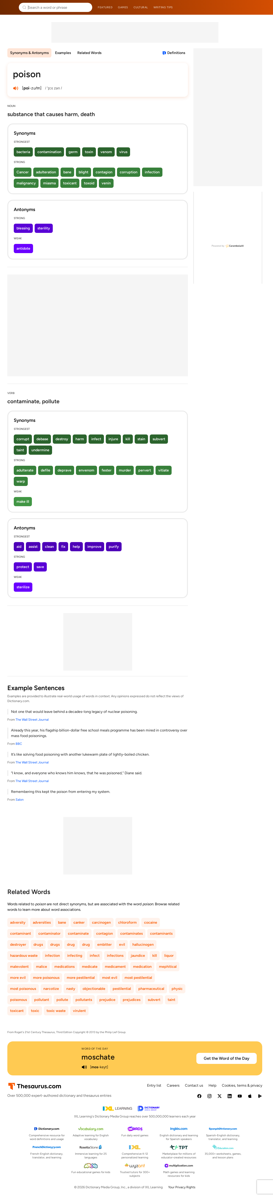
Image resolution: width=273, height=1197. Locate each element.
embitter (104, 944)
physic (177, 988)
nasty (70, 988)
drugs (38, 944)
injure (113, 439)
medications (64, 966)
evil (122, 944)
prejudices (131, 999)
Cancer (23, 172)
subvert (159, 439)
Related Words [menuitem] (89, 53)
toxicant (70, 183)
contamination (49, 152)
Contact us (194, 1085)
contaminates (131, 933)
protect (23, 567)
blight (83, 172)
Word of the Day (94, 1048)
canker (79, 922)
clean (49, 546)
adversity (17, 922)
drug (71, 944)
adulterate (25, 470)
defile (45, 470)
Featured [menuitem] (105, 7)
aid (19, 546)
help (76, 546)
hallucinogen (143, 944)
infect (96, 439)
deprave (64, 470)
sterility (43, 228)
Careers (173, 1085)
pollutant (41, 999)
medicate (90, 966)
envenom (86, 470)
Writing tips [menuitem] (163, 7)
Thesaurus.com (10, 7)
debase (42, 439)
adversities (42, 922)
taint (20, 450)
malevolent (19, 966)
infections (115, 955)
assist (33, 546)
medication (142, 966)
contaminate (78, 933)
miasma (49, 183)
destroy (62, 439)
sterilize (23, 587)
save (40, 567)
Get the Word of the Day (226, 1058)
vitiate (163, 470)
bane (67, 172)
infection (152, 172)
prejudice (107, 999)
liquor (169, 955)
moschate (98, 1057)
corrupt (23, 439)
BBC (19, 744)
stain (141, 439)
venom (106, 152)
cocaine (150, 922)
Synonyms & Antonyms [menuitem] (29, 53)
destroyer (18, 944)
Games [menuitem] (123, 7)
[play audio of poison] (15, 88)
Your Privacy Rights (181, 1187)
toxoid (89, 183)
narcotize (51, 988)
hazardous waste (24, 955)
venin (106, 183)
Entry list (154, 1085)
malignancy (26, 183)
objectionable (94, 988)
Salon (20, 800)
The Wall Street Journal (32, 720)
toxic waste (56, 1010)
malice (41, 966)
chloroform (127, 922)
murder (125, 470)
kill (127, 439)
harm (79, 439)
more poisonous (46, 977)
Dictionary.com (263, 7)
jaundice (138, 955)
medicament (115, 966)
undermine (40, 450)
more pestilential (81, 977)
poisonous (18, 999)
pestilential (122, 988)
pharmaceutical (151, 988)
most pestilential (138, 977)
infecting (74, 955)
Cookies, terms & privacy (242, 1085)
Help (212, 1085)
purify (114, 546)
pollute (62, 999)
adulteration (46, 172)
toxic (35, 1010)
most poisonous (23, 988)
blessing (23, 228)
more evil (18, 977)
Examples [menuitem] (63, 53)
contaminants (161, 933)
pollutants (83, 999)
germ (73, 152)
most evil (109, 977)
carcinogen (101, 922)
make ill (23, 501)
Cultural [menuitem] (141, 7)
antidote (23, 248)
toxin (89, 152)
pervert (144, 470)
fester (106, 470)
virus (123, 152)
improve (94, 546)
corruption (128, 172)
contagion (104, 172)
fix (63, 546)
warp (21, 481)
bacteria (23, 152)
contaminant (20, 933)
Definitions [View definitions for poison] (176, 53)
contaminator (49, 933)
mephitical (168, 966)
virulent (79, 1010)
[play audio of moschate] (84, 1067)
